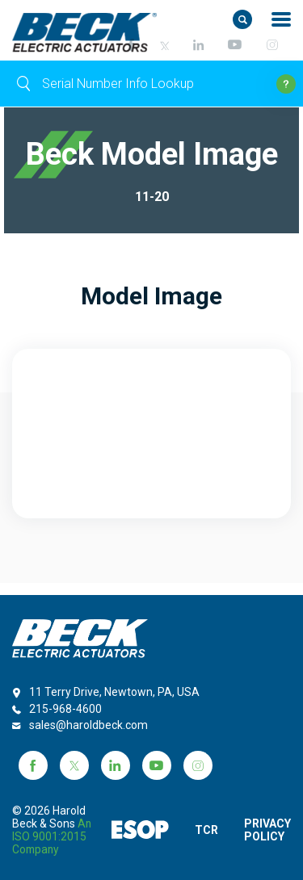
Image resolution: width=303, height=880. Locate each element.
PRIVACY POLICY (267, 823)
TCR (202, 823)
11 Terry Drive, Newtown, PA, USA (114, 679)
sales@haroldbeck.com (88, 712)
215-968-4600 (65, 695)
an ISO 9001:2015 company (39, 836)
